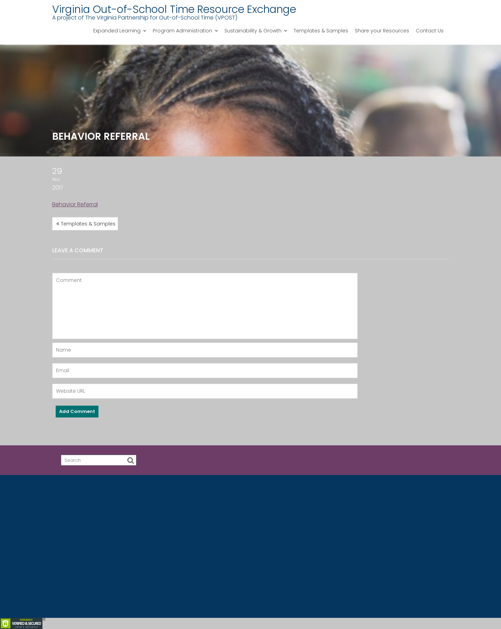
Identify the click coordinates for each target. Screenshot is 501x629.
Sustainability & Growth (252, 30)
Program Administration (182, 30)
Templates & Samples (321, 30)
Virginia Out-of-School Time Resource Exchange (174, 9)
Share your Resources (382, 30)
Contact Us (430, 30)
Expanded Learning (117, 30)
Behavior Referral (75, 204)
